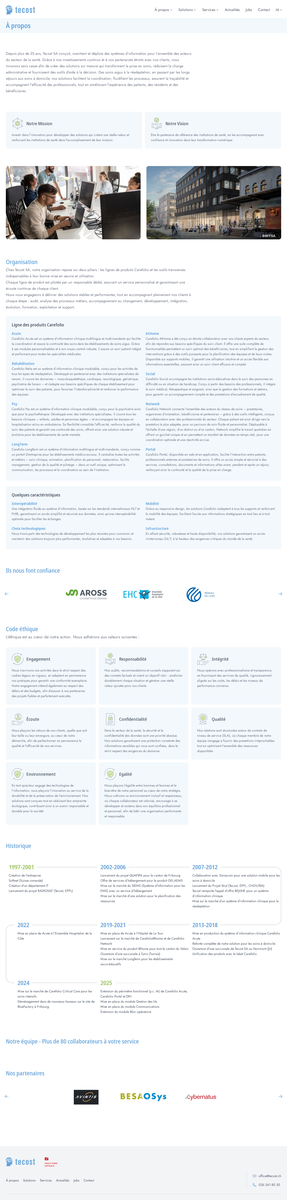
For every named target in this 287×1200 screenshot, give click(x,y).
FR (279, 10)
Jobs (249, 9)
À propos (162, 9)
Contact (264, 9)
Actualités (232, 9)
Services (208, 9)
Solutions (185, 9)
